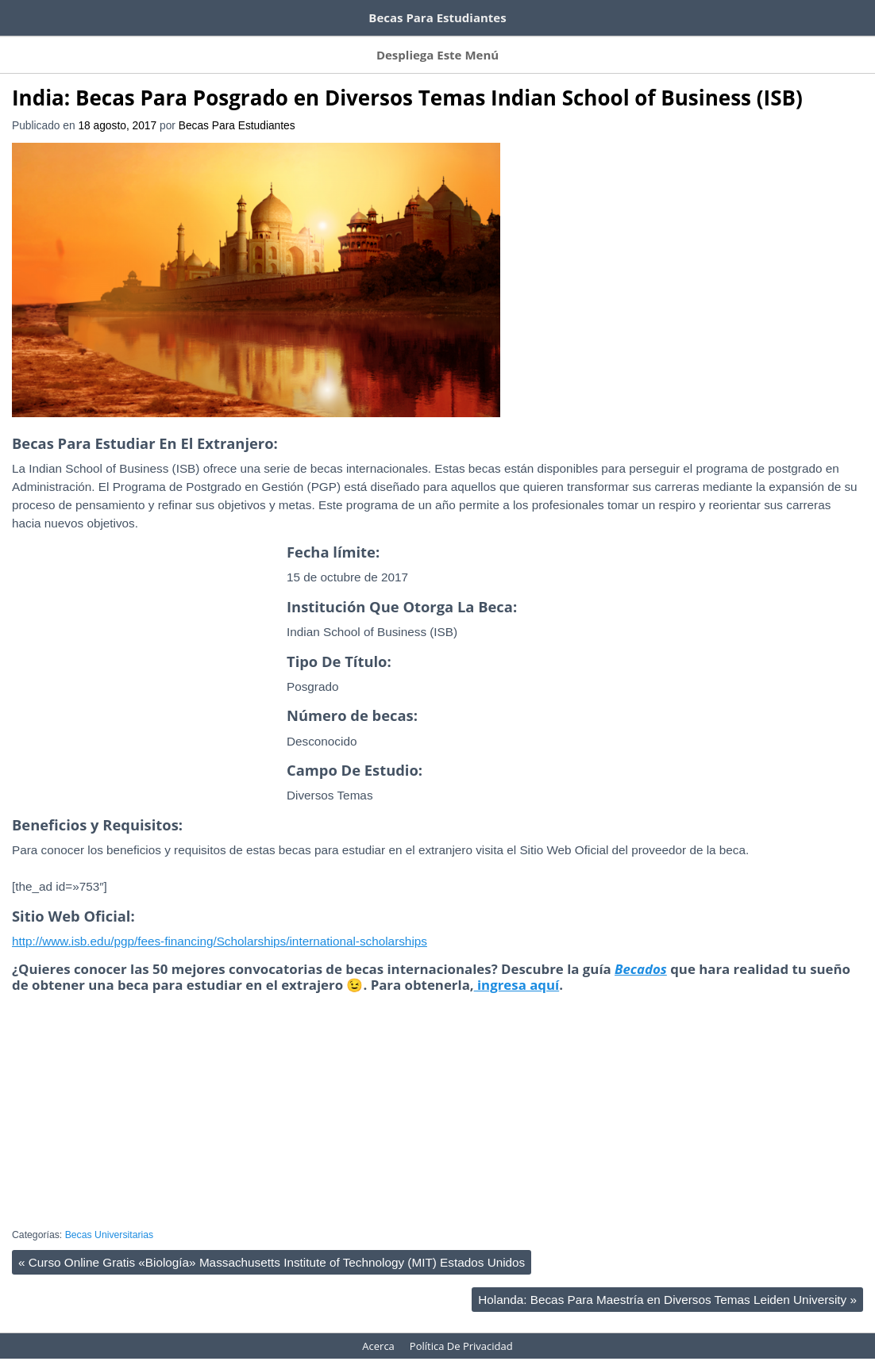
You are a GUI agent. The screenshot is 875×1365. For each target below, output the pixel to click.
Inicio (25, 44)
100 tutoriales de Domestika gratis (262, 14)
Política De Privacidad (461, 1330)
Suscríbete (88, 44)
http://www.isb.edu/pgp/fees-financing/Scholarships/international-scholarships (219, 925)
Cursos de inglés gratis (76, 14)
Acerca (635, 44)
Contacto (573, 44)
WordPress (399, 1353)
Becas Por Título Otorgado (463, 44)
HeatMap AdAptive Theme (494, 1353)
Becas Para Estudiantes (237, 110)
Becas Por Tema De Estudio (309, 44)
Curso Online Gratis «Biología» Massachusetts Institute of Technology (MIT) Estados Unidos (271, 1246)
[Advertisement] (145, 675)
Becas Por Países (178, 44)
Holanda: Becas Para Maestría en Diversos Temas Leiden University (667, 1283)
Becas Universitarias (109, 1219)
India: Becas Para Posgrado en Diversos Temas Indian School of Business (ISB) (407, 81)
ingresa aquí (517, 969)
